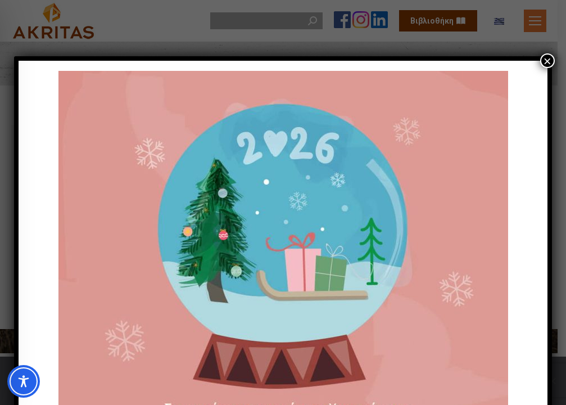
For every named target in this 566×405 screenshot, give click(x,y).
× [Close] (547, 60)
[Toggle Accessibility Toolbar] (23, 381)
